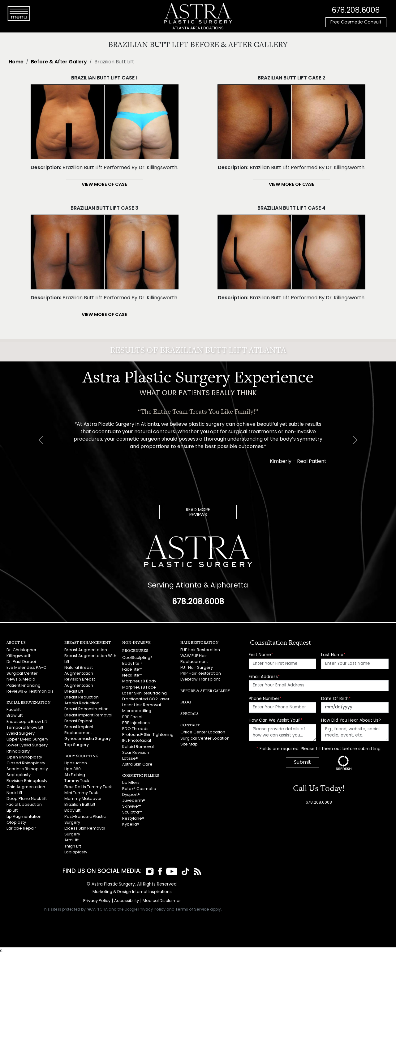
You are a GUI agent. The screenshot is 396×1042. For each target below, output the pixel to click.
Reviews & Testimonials (30, 692)
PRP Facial (132, 717)
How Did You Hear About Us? (351, 721)
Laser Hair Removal (141, 705)
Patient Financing (23, 686)
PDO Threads (135, 729)
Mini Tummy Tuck (81, 793)
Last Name (333, 655)
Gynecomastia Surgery (87, 739)
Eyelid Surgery (20, 734)
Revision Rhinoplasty (26, 781)
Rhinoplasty (18, 751)
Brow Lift (14, 716)
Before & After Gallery (59, 62)
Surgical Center (22, 674)
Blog (185, 702)
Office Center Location (202, 732)
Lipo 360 (72, 769)
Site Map (189, 744)
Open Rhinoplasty (24, 757)
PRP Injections (136, 723)
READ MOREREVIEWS (198, 512)
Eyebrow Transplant (200, 679)
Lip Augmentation (23, 817)
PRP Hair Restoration (200, 674)
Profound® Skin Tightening (148, 735)
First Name (261, 655)
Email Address (264, 677)
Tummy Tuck (76, 781)
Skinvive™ (131, 807)
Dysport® (131, 795)
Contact (190, 725)
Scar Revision (135, 753)
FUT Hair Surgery (196, 668)
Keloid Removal (138, 747)
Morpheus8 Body (139, 681)
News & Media (20, 679)
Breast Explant (78, 721)
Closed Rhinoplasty (25, 763)
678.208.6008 (356, 11)
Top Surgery (76, 745)
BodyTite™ (132, 664)
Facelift (13, 710)
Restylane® (133, 819)
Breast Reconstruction (86, 709)
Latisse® (130, 759)
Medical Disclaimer (162, 901)
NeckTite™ (132, 675)
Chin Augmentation (25, 787)
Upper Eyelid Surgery (27, 739)
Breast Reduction (81, 697)
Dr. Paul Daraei (21, 662)
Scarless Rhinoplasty (27, 769)
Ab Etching (74, 775)
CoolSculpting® (137, 658)
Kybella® (130, 824)
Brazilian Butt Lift (79, 805)
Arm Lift (71, 840)
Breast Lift (73, 692)
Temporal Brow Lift (24, 728)
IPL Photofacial (136, 741)
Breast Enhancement (87, 642)
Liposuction (75, 763)
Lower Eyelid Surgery (27, 745)
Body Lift (72, 811)
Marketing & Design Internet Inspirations (132, 892)
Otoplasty (16, 823)
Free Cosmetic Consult (355, 22)
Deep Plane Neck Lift (26, 799)
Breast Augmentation (85, 650)
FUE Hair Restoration (200, 650)
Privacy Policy (96, 901)
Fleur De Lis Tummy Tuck (88, 787)
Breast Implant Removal (88, 715)
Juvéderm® (133, 801)
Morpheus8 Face (139, 687)
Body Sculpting (81, 755)
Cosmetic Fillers (140, 775)
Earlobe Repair (21, 828)
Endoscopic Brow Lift (26, 722)
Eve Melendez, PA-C (26, 668)
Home (16, 62)
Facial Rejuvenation (28, 702)
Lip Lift (12, 811)
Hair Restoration (199, 642)
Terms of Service (192, 909)
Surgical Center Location (205, 739)
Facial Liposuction (24, 805)
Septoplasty (18, 775)
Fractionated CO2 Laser (146, 699)
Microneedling (136, 711)
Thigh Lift (72, 846)
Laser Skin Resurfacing (144, 693)
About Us (16, 642)
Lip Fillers (131, 783)
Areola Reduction (81, 703)
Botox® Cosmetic (139, 789)
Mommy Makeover (83, 799)
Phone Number (265, 699)
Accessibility (126, 901)
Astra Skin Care (137, 764)
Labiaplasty (75, 852)
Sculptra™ (132, 812)
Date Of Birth (336, 699)
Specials (189, 713)
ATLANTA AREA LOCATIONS (198, 28)
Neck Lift (14, 793)
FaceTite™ (132, 670)
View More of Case (104, 184)
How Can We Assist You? (276, 721)
